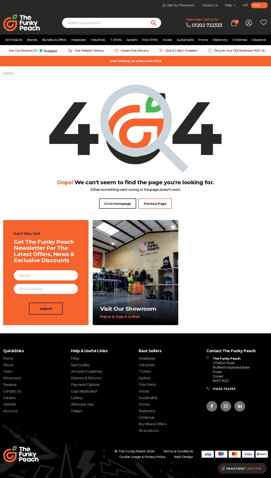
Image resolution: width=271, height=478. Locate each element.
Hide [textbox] (256, 5)
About (8, 365)
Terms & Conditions (178, 451)
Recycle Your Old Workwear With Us (239, 51)
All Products (13, 40)
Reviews (9, 385)
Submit (46, 327)
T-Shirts (116, 40)
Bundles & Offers (54, 40)
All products (148, 431)
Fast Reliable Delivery (89, 51)
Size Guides (80, 365)
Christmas (239, 40)
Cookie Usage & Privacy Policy (142, 457)
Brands (32, 40)
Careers (9, 398)
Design (76, 411)
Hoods (167, 40)
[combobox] (259, 5)
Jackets (131, 40)
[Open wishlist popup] (263, 23)
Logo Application (84, 391)
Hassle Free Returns (134, 51)
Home (8, 73)
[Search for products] (156, 23)
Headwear (78, 40)
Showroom (12, 378)
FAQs (75, 358)
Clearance (259, 40)
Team (7, 372)
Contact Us (12, 391)
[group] (31, 50)
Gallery (77, 398)
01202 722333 (224, 389)
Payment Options (85, 385)
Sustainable (185, 40)
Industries (98, 40)
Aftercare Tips (82, 404)
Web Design (183, 457)
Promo (203, 40)
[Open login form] (249, 23)
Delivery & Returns (86, 378)
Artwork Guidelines (86, 372)
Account (10, 411)
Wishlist (9, 404)
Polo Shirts (150, 40)
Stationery (220, 40)
